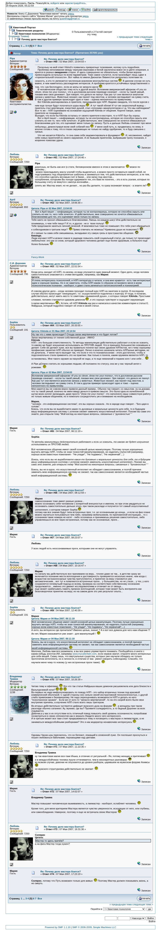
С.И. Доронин (18, 263)
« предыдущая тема (128, 37)
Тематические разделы (29, 30)
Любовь (14, 154)
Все (40, 46)
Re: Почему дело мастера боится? (64, 59)
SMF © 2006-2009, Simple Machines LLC (94, 927)
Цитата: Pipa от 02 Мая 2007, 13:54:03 (51, 208)
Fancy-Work (37, 257)
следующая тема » (146, 38)
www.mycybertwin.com (85, 653)
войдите (55, 3)
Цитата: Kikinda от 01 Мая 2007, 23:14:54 (53, 331)
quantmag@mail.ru (70, 18)
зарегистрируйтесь (75, 3)
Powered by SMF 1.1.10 (57, 927)
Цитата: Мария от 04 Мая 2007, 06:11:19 (52, 618)
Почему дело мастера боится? (39, 39)
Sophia (14, 322)
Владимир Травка (18, 36)
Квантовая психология (32, 33)
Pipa (12, 58)
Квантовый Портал (24, 27)
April (12, 199)
